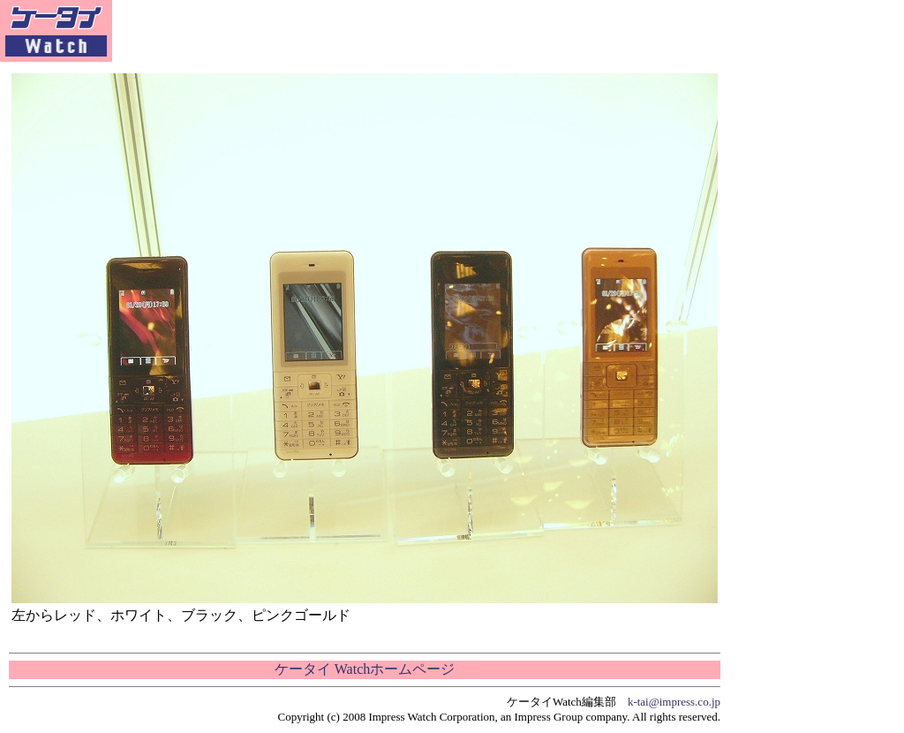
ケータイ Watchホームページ (365, 668)
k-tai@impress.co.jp (674, 701)
